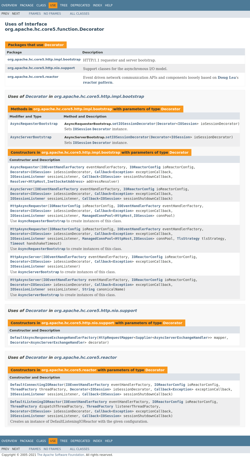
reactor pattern (97, 82)
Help (109, 5)
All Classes (79, 13)
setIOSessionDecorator (133, 124)
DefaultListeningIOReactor (36, 402)
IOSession (187, 124)
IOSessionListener (27, 177)
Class (41, 5)
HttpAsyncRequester (28, 206)
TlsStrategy (188, 238)
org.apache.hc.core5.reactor (33, 77)
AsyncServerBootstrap (31, 137)
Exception (122, 172)
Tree (64, 5)
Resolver (18, 181)
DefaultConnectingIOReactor (37, 385)
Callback (103, 172)
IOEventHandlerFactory (62, 167)
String (88, 289)
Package (26, 5)
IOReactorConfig (145, 167)
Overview (9, 5)
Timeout (17, 243)
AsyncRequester (24, 167)
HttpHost (37, 181)
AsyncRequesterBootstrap (34, 124)
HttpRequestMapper (116, 338)
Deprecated (80, 5)
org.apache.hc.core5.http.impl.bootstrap (44, 59)
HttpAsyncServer (25, 257)
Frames (35, 13)
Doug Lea (227, 78)
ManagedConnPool (97, 216)
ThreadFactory (23, 389)
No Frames (52, 13)
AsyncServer (21, 189)
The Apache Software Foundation (60, 455)
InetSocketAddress (64, 181)
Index (97, 5)
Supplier (144, 338)
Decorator (54, 45)
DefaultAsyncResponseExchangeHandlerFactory (53, 338)
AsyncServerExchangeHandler (181, 338)
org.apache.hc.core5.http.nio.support (41, 68)
